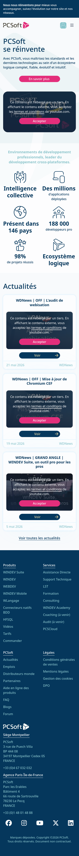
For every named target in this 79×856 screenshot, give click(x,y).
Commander (12, 641)
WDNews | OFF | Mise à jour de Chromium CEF (39, 382)
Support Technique (57, 580)
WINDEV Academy (56, 609)
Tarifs (7, 634)
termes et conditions (29, 111)
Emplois (9, 670)
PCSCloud (50, 630)
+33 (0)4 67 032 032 (17, 768)
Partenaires (11, 685)
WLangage (11, 601)
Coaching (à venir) (56, 616)
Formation (51, 595)
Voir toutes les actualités (39, 541)
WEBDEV (9, 586)
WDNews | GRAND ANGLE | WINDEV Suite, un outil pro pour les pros (39, 463)
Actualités (10, 663)
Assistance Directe (57, 573)
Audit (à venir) (53, 623)
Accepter (39, 121)
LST (45, 587)
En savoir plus (39, 79)
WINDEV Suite (13, 572)
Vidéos (8, 627)
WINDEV (9, 579)
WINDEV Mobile (15, 594)
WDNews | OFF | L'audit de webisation (39, 303)
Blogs (7, 711)
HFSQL (8, 620)
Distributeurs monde (18, 678)
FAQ (6, 704)
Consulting (51, 602)
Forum (8, 718)
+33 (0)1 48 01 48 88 (18, 813)
